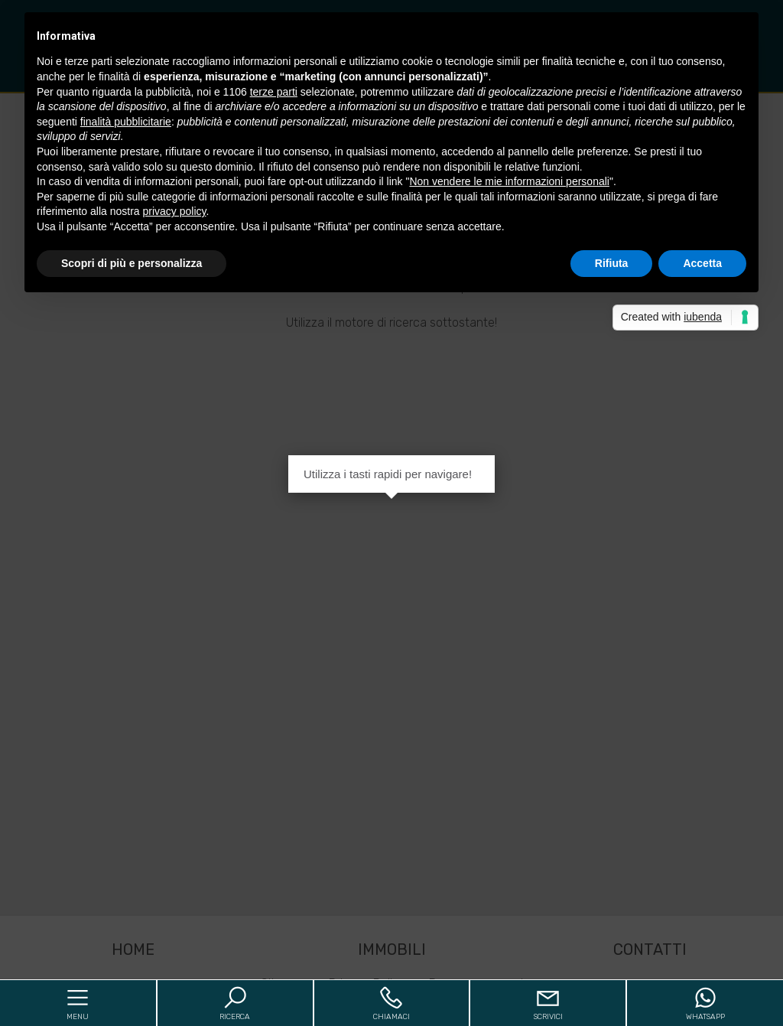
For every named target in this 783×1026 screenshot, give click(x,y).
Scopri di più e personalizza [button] (131, 263)
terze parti (273, 92)
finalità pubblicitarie (125, 122)
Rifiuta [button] (612, 263)
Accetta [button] (702, 263)
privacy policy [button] (174, 211)
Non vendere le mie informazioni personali (509, 181)
